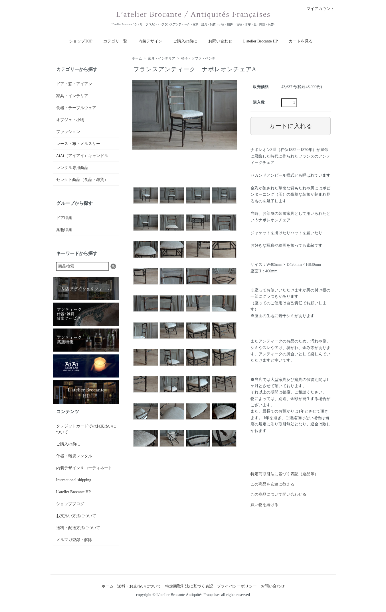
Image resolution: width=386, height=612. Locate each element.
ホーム (137, 58)
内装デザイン (150, 41)
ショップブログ (70, 504)
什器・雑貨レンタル (74, 456)
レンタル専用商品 (72, 168)
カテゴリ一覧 (115, 41)
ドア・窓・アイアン (74, 84)
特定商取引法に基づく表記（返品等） (284, 474)
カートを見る (301, 41)
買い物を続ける (264, 505)
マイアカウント (317, 9)
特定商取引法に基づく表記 (189, 586)
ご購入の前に (185, 41)
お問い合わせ (220, 41)
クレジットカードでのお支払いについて (86, 429)
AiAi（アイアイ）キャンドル (82, 156)
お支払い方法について (76, 516)
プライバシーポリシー (237, 586)
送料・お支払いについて (139, 586)
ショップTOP (80, 41)
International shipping (73, 480)
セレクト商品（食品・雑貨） (82, 180)
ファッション (68, 132)
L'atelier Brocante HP (260, 41)
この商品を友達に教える (272, 484)
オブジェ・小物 (70, 120)
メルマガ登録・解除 (74, 540)
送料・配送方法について (78, 528)
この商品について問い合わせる (278, 494)
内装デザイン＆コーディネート (84, 468)
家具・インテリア (161, 58)
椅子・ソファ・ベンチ (198, 58)
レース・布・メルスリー (78, 144)
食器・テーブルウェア (76, 108)
